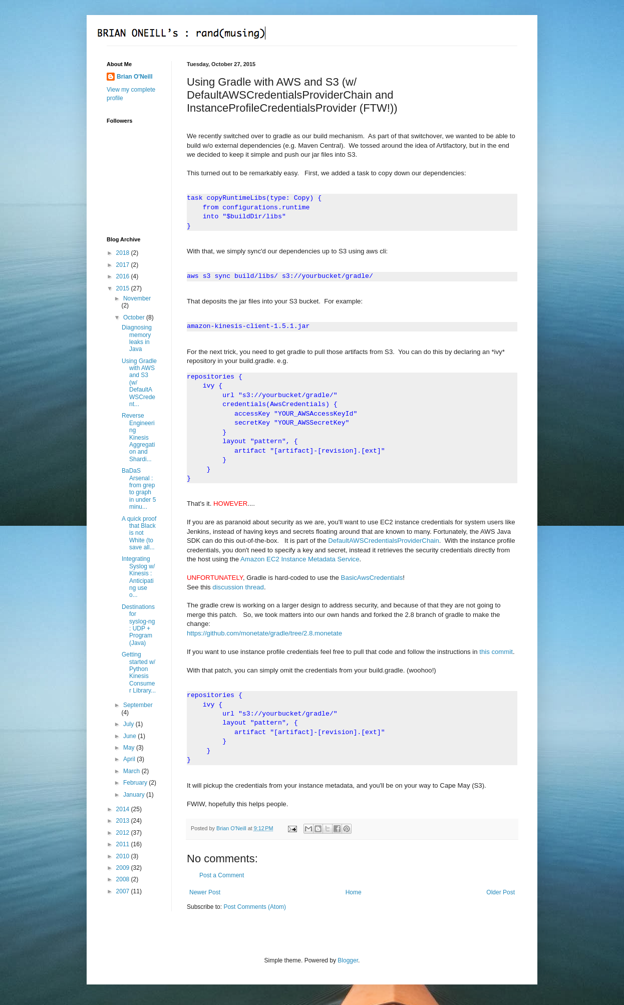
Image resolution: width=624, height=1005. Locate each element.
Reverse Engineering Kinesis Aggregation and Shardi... (138, 437)
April (130, 759)
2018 (123, 252)
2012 (123, 832)
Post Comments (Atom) (254, 906)
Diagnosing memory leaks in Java (137, 338)
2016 (123, 276)
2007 (123, 891)
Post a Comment (221, 875)
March (132, 771)
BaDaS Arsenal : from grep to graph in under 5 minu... (139, 488)
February (136, 782)
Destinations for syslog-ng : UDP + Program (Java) (138, 624)
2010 (123, 856)
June (130, 736)
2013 (123, 820)
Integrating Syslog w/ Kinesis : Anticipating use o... (138, 576)
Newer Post (204, 892)
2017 (123, 264)
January (134, 794)
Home (354, 892)
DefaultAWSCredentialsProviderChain (383, 540)
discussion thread (238, 587)
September (138, 705)
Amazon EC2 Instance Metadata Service (300, 559)
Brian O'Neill (135, 76)
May (129, 747)
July (129, 724)
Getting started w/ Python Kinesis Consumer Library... (139, 672)
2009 (123, 867)
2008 (123, 879)
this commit (496, 651)
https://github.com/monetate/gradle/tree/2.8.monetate (264, 633)
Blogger (348, 960)
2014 (123, 809)
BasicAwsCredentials (372, 577)
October (134, 317)
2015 (123, 288)
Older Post (500, 892)
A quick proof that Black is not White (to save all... (139, 533)
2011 (123, 844)
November (137, 298)
